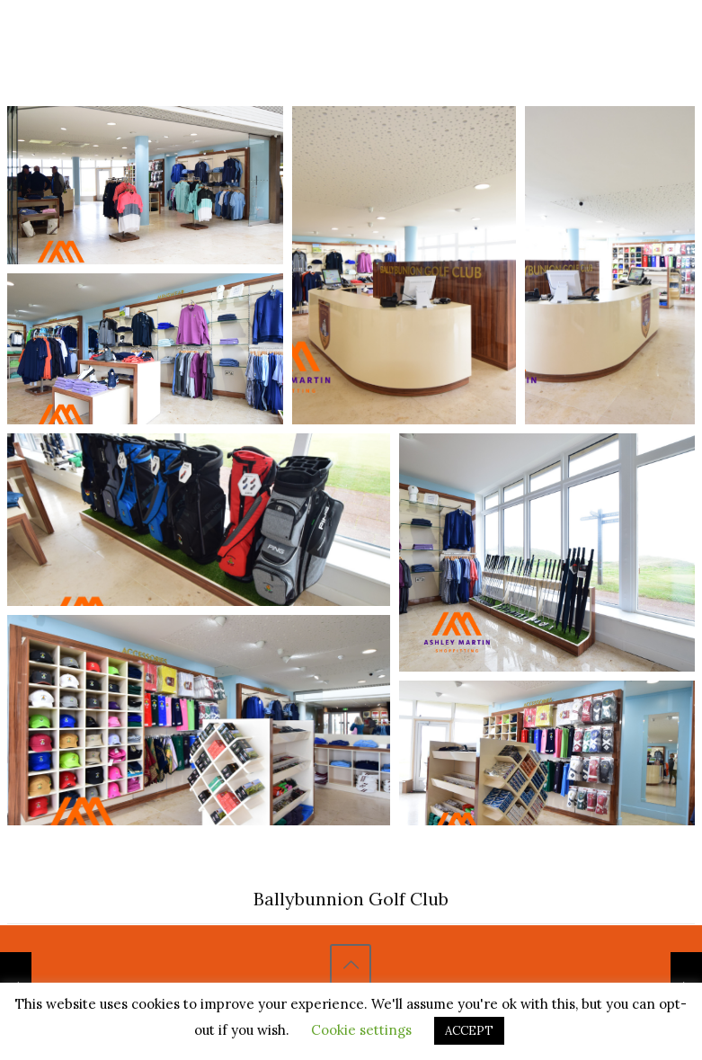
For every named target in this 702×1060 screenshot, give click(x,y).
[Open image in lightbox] (145, 185)
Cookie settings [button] (361, 1029)
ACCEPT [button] (469, 1030)
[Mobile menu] (633, 38)
